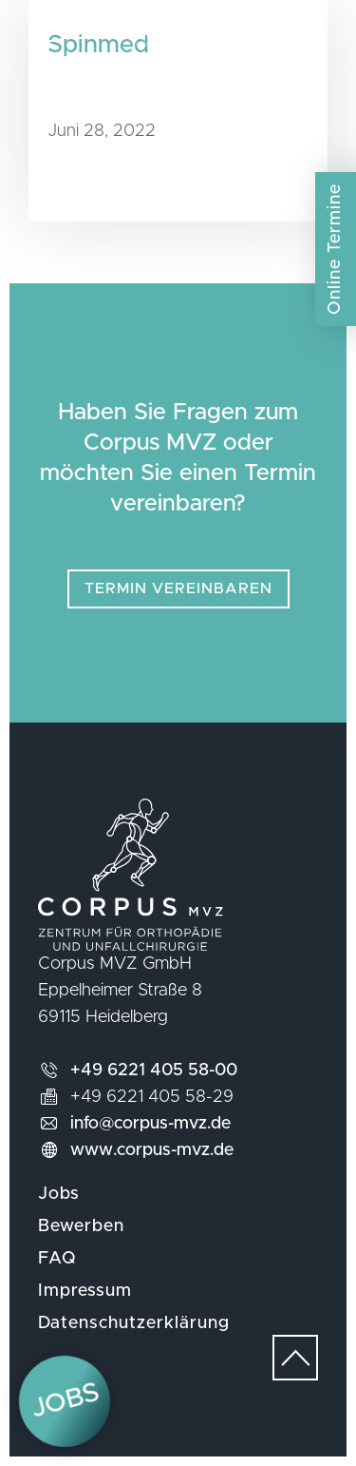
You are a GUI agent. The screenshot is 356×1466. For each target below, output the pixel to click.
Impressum (85, 1291)
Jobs (59, 1194)
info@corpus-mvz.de (150, 1123)
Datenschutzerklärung (134, 1323)
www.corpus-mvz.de (152, 1150)
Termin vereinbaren (178, 588)
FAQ (57, 1258)
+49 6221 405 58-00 (153, 1070)
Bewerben (81, 1226)
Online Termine (335, 249)
